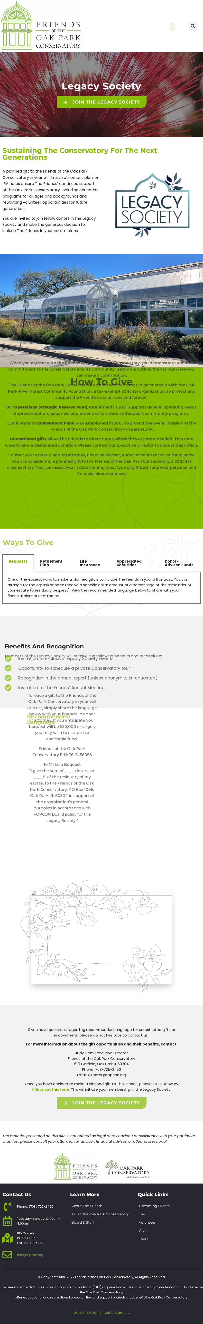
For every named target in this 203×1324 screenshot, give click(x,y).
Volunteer (147, 1222)
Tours (143, 1239)
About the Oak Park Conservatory (100, 1214)
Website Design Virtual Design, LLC (102, 1313)
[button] (172, 27)
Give (143, 1230)
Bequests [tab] (18, 561)
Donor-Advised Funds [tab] (179, 563)
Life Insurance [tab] (90, 563)
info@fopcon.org (30, 1255)
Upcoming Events (154, 1206)
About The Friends (86, 1206)
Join (142, 1214)
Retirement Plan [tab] (51, 563)
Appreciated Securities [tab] (129, 563)
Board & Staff (82, 1222)
